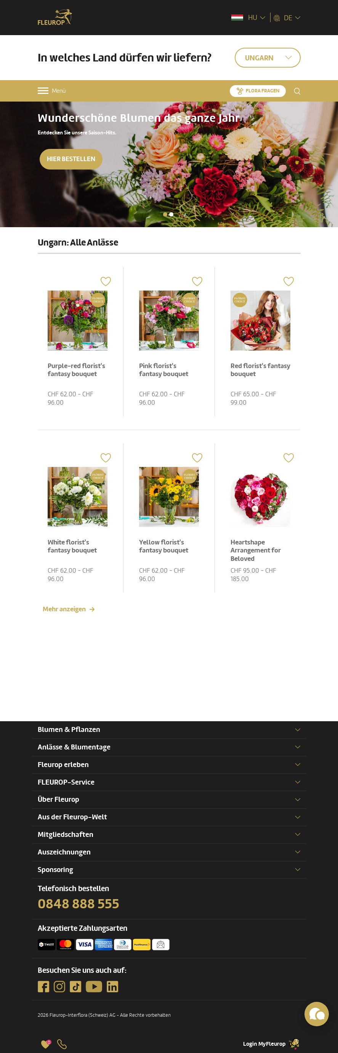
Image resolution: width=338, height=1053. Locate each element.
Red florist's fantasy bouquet (260, 370)
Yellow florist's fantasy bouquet (163, 546)
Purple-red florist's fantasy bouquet (76, 370)
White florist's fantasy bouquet (72, 546)
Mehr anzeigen (64, 609)
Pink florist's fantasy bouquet (163, 370)
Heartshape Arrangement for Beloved (256, 550)
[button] (165, 214)
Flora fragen (262, 91)
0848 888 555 (78, 904)
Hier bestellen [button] (71, 159)
